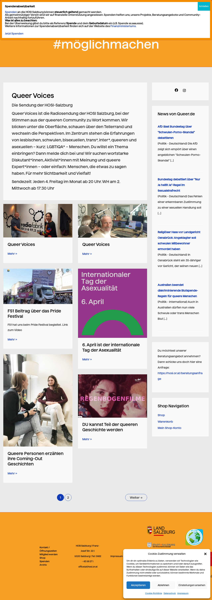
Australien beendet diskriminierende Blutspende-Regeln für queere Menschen (178, 290)
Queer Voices (21, 244)
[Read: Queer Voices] (37, 220)
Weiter (136, 497)
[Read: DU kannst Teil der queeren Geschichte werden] (112, 395)
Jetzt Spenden (14, 33)
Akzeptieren (138, 585)
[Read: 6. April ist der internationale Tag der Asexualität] (112, 303)
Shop (161, 415)
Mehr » (12, 253)
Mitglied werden (49, 554)
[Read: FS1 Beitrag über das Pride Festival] (37, 286)
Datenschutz (170, 593)
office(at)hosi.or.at (88, 566)
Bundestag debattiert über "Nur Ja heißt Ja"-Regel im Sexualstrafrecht (179, 185)
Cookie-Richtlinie (153, 593)
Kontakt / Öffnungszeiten (48, 549)
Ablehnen (163, 585)
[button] (205, 554)
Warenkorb (165, 421)
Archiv (43, 564)
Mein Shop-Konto (169, 427)
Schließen (204, 6)
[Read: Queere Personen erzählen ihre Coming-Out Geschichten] (37, 400)
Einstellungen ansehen (192, 585)
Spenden (45, 561)
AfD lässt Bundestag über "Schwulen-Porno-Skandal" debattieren (176, 132)
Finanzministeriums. (123, 26)
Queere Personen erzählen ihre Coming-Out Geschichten (35, 458)
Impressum (182, 593)
